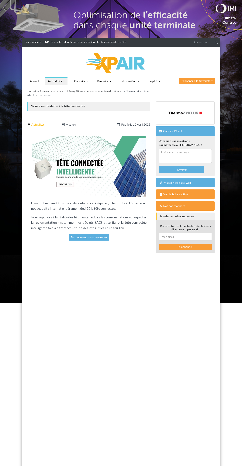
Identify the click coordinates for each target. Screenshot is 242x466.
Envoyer (182, 169)
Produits (102, 81)
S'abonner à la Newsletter (197, 81)
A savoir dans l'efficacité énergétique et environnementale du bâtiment (82, 91)
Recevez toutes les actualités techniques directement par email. (185, 227)
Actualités (55, 81)
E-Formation (128, 81)
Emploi (153, 81)
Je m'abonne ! (185, 246)
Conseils (79, 81)
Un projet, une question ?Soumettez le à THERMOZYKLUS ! (180, 142)
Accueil (34, 81)
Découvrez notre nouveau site (89, 237)
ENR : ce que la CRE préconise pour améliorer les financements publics (85, 42)
